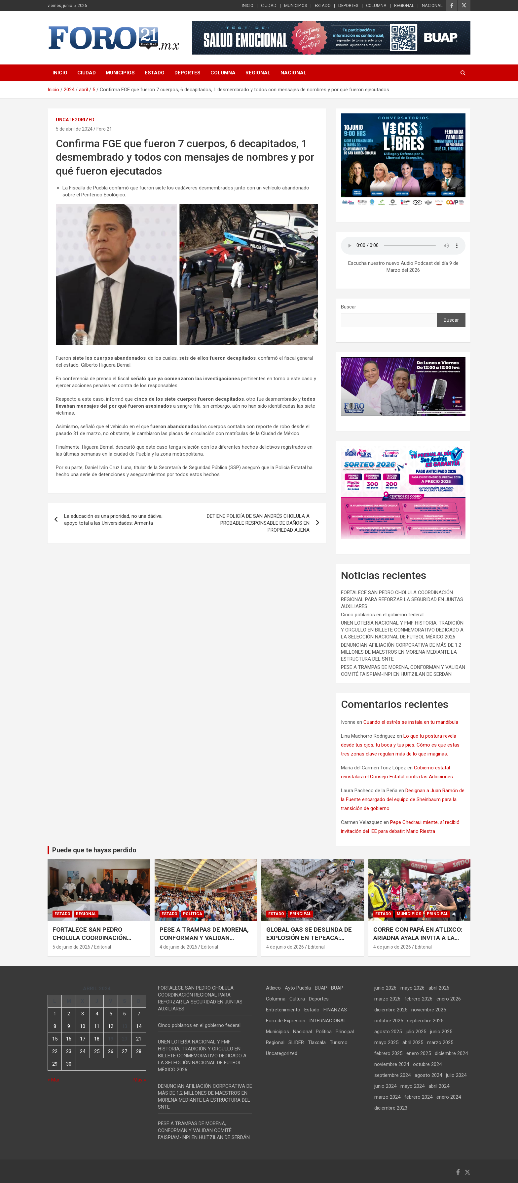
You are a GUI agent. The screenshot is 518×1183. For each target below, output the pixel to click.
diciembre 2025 (390, 1010)
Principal (300, 914)
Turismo (339, 1042)
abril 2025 (412, 1042)
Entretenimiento (283, 1010)
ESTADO (323, 5)
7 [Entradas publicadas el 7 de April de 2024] (138, 1014)
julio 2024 (456, 1075)
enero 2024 (448, 1097)
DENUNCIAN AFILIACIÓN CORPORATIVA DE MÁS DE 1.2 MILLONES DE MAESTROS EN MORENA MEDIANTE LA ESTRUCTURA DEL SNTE (401, 652)
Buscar (348, 307)
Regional (86, 914)
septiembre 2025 (425, 1021)
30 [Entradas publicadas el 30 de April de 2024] (68, 1064)
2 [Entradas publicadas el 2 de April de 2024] (68, 1014)
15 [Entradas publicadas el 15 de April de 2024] (54, 1039)
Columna (275, 999)
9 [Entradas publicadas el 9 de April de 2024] (68, 1026)
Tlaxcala (317, 1042)
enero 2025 (418, 1053)
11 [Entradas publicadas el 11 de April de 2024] (96, 1026)
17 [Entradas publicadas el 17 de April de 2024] (82, 1039)
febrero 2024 (418, 1097)
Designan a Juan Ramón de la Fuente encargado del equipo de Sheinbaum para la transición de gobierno (402, 799)
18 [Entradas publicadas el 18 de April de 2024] (96, 1039)
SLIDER (296, 1042)
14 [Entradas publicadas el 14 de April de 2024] (138, 1026)
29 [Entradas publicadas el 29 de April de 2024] (54, 1064)
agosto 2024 (428, 1075)
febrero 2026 (418, 999)
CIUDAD (269, 5)
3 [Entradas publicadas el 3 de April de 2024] (82, 1014)
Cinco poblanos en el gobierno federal (382, 615)
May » (139, 1080)
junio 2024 (385, 1086)
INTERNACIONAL (327, 1021)
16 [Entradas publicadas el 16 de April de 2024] (68, 1039)
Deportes (319, 999)
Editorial (102, 947)
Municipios (409, 914)
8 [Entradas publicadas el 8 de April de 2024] (55, 1026)
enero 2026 (448, 999)
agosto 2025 (388, 1032)
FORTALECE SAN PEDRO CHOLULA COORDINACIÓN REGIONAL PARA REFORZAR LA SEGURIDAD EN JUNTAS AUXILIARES (402, 599)
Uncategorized (75, 119)
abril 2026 (438, 988)
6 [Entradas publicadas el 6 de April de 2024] (124, 1014)
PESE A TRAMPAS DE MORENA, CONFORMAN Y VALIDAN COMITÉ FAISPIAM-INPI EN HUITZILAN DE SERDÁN (204, 942)
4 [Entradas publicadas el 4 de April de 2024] (96, 1014)
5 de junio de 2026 (71, 947)
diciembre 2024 (451, 1053)
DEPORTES (348, 5)
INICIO (247, 5)
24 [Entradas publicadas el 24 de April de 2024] (82, 1051)
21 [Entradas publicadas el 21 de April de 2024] (138, 1039)
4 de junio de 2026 (178, 947)
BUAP (321, 988)
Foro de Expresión (285, 1021)
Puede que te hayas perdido (94, 850)
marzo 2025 (440, 1042)
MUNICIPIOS (295, 5)
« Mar (53, 1080)
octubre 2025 (388, 1021)
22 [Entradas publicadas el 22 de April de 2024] (54, 1051)
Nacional (302, 1032)
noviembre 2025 (428, 1010)
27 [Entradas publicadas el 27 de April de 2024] (124, 1051)
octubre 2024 (427, 1064)
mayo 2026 (412, 988)
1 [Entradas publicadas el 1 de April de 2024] (55, 1014)
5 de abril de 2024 (74, 129)
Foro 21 (104, 129)
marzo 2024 (387, 1097)
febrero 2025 (388, 1053)
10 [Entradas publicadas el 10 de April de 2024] (82, 1026)
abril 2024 (438, 1086)
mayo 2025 (386, 1042)
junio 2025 (441, 1032)
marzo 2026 (387, 999)
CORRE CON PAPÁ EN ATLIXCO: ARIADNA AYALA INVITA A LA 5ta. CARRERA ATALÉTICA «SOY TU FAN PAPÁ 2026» (419, 942)
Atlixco (273, 988)
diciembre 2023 (390, 1108)
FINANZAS (335, 1010)
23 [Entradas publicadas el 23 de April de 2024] (68, 1051)
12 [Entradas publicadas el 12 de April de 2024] (110, 1026)
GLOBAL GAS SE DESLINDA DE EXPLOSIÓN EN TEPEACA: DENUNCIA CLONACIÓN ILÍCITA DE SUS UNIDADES (310, 942)
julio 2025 (416, 1032)
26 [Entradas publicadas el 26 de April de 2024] (110, 1051)
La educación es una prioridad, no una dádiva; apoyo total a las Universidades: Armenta (113, 519)
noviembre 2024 (391, 1064)
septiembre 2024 (392, 1075)
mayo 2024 (412, 1086)
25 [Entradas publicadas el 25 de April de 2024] (96, 1051)
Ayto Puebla (298, 988)
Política (192, 914)
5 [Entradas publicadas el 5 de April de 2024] (110, 1014)
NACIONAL (432, 5)
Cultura (297, 999)
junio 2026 (385, 988)
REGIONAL (404, 5)
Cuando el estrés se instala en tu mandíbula (410, 722)
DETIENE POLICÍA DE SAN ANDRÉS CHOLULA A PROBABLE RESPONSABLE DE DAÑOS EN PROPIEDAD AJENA (258, 523)
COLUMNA (376, 5)
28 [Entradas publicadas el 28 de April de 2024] (138, 1051)
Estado (62, 914)
